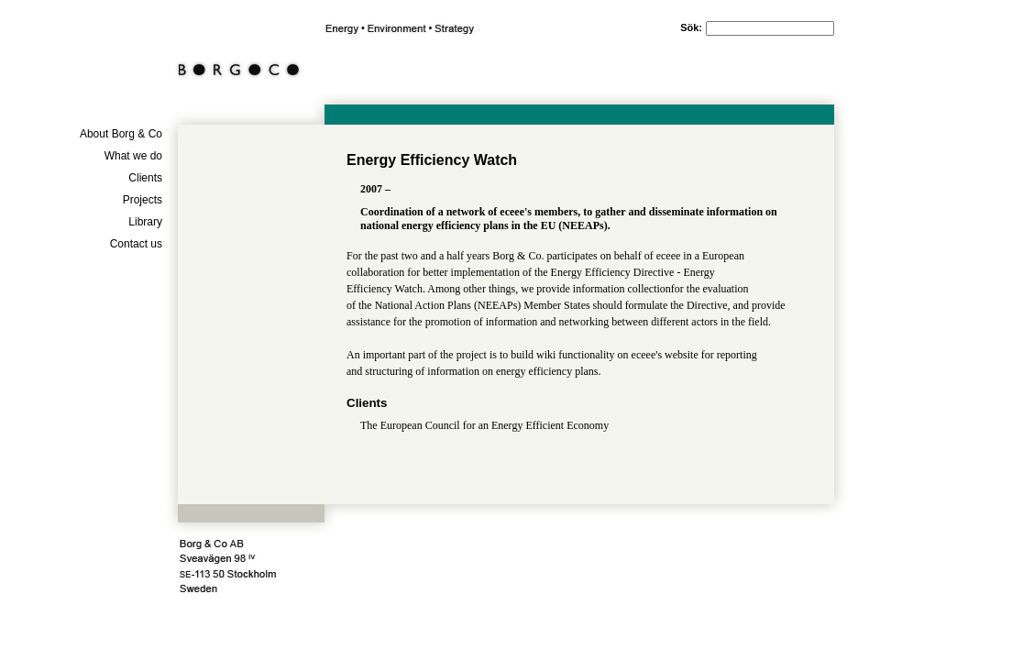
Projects (142, 199)
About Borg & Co (121, 133)
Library (145, 221)
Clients (145, 177)
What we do (133, 155)
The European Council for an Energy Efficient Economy (484, 425)
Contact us (136, 243)
